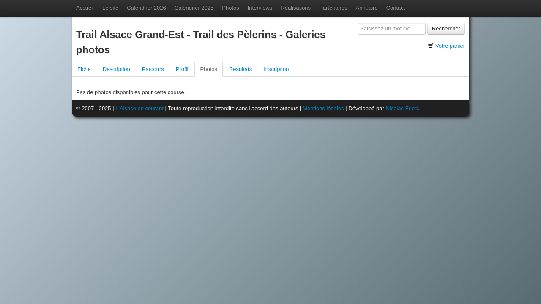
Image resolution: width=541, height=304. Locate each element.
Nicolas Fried (401, 108)
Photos (230, 8)
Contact (395, 8)
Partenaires (333, 8)
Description (116, 69)
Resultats (240, 69)
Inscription (276, 69)
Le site (110, 8)
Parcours (153, 69)
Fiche (84, 69)
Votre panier (450, 46)
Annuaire (367, 8)
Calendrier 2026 (146, 8)
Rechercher (446, 28)
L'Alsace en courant (139, 108)
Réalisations (296, 8)
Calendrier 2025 (194, 8)
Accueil (85, 8)
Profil (182, 69)
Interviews (260, 8)
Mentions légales (323, 108)
